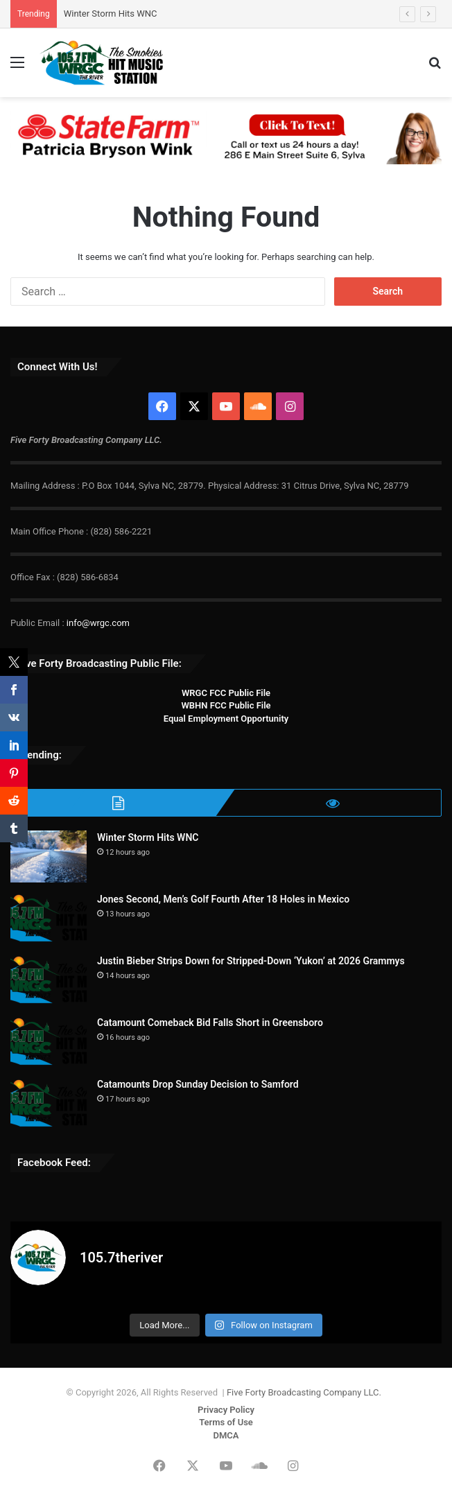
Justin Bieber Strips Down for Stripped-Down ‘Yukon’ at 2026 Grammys (251, 960)
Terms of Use (226, 1422)
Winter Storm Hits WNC (110, 13)
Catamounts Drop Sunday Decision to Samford (198, 1084)
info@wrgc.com (98, 623)
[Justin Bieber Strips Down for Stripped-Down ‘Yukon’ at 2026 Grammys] (48, 980)
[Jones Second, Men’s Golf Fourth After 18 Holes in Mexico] (48, 918)
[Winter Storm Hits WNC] (48, 856)
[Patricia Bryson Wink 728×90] (226, 137)
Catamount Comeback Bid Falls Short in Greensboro (210, 1022)
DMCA (225, 1435)
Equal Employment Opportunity (226, 718)
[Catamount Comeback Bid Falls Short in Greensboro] (48, 1042)
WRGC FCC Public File (226, 693)
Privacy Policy (226, 1409)
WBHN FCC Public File (225, 705)
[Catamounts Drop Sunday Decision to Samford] (48, 1103)
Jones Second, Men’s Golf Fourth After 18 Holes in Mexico (223, 899)
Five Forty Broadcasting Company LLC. (304, 1392)
